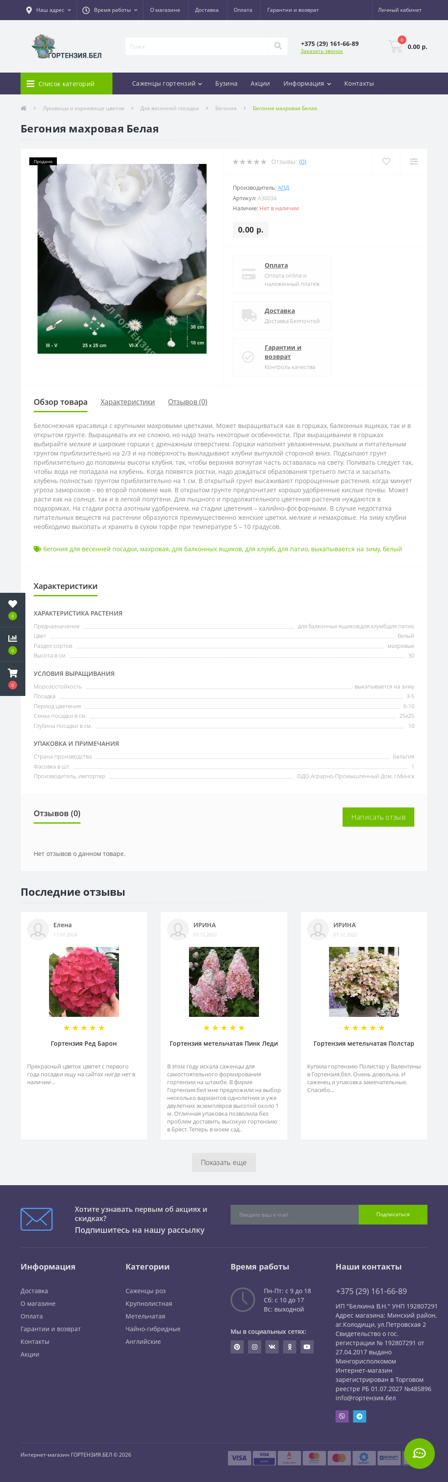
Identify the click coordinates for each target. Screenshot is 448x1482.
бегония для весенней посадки (90, 549)
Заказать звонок (322, 51)
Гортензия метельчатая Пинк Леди (224, 1043)
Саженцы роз (146, 1291)
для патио (293, 549)
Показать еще (224, 1162)
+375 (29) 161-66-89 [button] (371, 1291)
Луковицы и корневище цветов (83, 108)
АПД (283, 187)
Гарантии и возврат (293, 10)
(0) (302, 161)
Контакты (359, 83)
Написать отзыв (378, 817)
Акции (260, 83)
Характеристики (128, 402)
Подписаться (393, 1214)
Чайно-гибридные (153, 1329)
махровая (154, 549)
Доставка (207, 10)
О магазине (165, 10)
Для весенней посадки (169, 108)
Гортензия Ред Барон (84, 1043)
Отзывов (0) (187, 402)
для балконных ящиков (207, 549)
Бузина (226, 83)
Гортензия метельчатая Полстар (364, 1043)
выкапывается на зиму (345, 549)
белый (392, 549)
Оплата (243, 10)
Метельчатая (145, 1316)
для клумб (260, 549)
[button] (49, 10)
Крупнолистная (149, 1303)
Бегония (226, 108)
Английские (143, 1341)
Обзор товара (61, 402)
